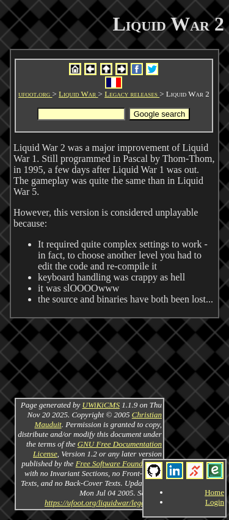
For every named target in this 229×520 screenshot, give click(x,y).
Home (214, 492)
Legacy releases (131, 93)
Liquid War (78, 93)
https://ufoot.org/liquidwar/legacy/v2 (103, 502)
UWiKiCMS (101, 404)
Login (214, 502)
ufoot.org (35, 93)
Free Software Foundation (117, 463)
